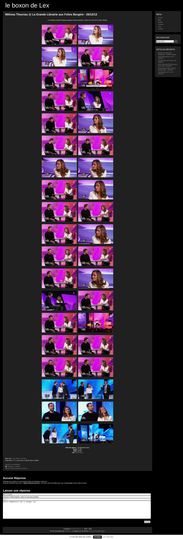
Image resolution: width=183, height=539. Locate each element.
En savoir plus (108, 537)
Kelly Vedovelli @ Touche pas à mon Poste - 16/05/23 (168, 65)
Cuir (13, 458)
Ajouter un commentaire (12, 464)
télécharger (79, 452)
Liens (159, 26)
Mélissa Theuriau (21, 458)
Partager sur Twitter (13, 466)
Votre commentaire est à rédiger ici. (77, 511)
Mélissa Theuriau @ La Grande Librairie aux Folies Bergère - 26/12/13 (51, 14)
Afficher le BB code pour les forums (16, 468)
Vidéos (14, 460)
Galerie (160, 22)
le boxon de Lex (27, 5)
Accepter (97, 537)
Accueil (160, 18)
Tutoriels (160, 24)
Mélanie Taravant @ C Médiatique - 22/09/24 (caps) (167, 53)
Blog (159, 20)
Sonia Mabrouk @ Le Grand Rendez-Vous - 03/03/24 (167, 69)
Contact (160, 29)
